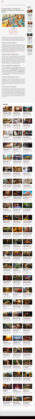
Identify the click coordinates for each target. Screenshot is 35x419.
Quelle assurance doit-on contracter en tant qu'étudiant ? (7, 403)
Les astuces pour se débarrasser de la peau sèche (17, 367)
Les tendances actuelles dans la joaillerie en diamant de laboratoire (27, 210)
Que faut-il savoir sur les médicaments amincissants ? (17, 294)
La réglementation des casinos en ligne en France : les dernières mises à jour (17, 259)
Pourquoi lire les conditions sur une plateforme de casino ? (27, 391)
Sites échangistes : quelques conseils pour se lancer (17, 403)
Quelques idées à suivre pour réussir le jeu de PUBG (27, 318)
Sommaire (13, 28)
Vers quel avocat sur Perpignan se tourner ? (27, 174)
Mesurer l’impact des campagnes (13, 34)
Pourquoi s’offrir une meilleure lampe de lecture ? (6, 222)
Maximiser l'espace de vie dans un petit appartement (7, 137)
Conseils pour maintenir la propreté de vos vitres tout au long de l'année (17, 162)
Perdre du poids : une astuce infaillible (26, 403)
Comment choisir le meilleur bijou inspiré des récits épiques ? (29, 38)
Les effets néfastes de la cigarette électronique (27, 354)
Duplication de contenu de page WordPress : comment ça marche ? (17, 343)
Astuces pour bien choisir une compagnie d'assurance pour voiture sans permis (27, 368)
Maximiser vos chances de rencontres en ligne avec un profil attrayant (7, 186)
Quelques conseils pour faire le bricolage (7, 354)
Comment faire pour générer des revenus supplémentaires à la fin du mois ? (7, 247)
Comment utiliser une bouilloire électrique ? (27, 379)
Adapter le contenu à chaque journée (13, 30)
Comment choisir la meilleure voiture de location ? (6, 318)
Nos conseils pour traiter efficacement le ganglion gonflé (7, 367)
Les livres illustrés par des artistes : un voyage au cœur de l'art (17, 137)
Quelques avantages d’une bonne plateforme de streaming (27, 282)
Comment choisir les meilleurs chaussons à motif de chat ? (17, 125)
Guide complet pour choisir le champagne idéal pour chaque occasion (16, 175)
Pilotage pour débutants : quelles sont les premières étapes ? (7, 150)
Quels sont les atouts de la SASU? (7, 306)
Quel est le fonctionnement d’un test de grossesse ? (17, 391)
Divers (4, 5)
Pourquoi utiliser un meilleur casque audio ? (17, 222)
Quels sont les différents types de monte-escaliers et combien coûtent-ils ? (27, 294)
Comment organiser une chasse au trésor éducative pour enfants (7, 162)
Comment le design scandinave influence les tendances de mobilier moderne (27, 187)
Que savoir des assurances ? (5, 391)
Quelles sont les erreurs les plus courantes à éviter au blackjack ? (27, 343)
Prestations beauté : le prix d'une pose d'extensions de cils (17, 330)
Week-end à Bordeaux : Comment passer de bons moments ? (17, 306)
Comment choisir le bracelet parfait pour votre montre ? (29, 26)
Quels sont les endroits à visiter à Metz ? (27, 270)
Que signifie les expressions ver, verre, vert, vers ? (17, 270)
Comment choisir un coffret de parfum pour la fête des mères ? (27, 137)
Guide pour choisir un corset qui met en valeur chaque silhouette (7, 174)
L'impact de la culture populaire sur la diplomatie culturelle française (7, 199)
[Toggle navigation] (3, 1)
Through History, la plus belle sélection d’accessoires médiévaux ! (17, 150)
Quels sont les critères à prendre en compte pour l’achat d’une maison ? (17, 379)
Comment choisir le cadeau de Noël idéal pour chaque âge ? (26, 125)
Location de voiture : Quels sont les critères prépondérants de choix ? (17, 318)
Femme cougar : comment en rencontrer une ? (17, 210)
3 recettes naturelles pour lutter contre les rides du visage (27, 222)
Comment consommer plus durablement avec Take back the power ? (7, 270)
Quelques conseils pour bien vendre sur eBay (17, 354)
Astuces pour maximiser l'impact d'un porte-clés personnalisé (29, 15)
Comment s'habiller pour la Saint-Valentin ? (7, 282)
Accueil (2, 5)
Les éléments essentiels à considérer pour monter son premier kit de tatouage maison (17, 199)
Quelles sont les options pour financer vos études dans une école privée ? (27, 258)
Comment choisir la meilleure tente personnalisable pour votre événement (26, 162)
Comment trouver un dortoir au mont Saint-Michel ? (7, 379)
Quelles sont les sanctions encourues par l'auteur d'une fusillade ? (17, 246)
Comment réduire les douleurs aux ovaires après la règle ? (16, 282)
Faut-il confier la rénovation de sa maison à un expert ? (7, 210)
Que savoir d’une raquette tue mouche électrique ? (17, 234)
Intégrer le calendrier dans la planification (13, 31)
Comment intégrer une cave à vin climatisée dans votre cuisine (17, 186)
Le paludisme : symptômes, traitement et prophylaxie (7, 343)
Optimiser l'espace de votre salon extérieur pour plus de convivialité (29, 50)
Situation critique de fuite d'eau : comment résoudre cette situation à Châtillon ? (7, 259)
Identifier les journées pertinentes (13, 29)
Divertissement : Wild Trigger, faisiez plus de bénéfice (7, 330)
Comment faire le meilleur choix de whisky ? (27, 246)
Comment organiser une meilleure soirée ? (27, 330)
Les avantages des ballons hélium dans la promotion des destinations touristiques (27, 199)
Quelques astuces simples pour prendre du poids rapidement (27, 234)
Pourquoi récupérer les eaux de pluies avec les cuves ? (7, 234)
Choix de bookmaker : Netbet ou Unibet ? (26, 306)
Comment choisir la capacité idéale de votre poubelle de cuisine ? (27, 150)
